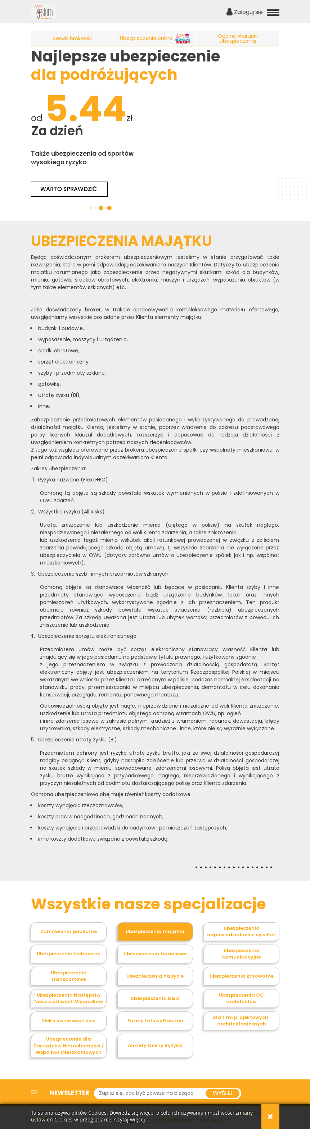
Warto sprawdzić (69, 189)
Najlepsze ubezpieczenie (125, 65)
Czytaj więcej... (131, 1120)
